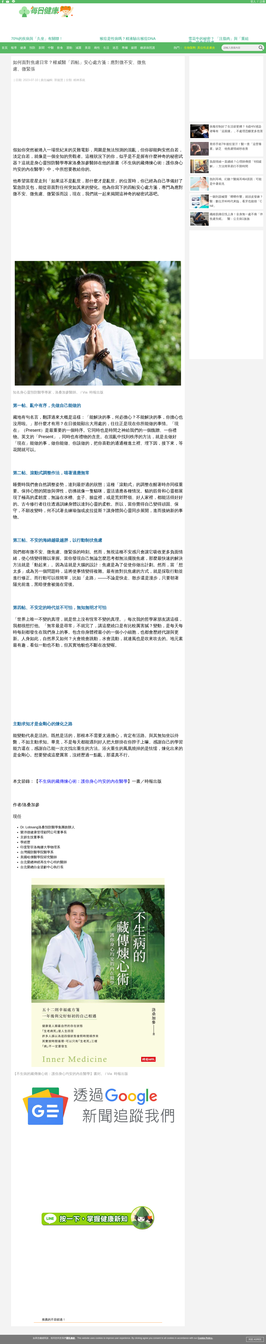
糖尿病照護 (147, 47)
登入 (253, 1)
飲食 (60, 47)
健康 (23, 47)
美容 (88, 47)
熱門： (178, 47)
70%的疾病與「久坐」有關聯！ (37, 39)
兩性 (97, 47)
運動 (69, 47)
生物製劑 (190, 47)
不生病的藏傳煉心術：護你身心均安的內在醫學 (83, 781)
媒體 (134, 47)
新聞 (42, 47)
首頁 (5, 47)
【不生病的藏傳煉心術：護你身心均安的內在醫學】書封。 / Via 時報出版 (70, 1074)
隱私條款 (70, 1338)
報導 (14, 47)
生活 (106, 47)
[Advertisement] (98, 112)
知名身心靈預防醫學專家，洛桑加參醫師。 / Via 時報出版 (58, 392)
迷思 (115, 47)
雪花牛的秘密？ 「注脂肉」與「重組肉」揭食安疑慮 (218, 40)
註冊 (262, 1)
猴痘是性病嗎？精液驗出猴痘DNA (128, 39)
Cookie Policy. (205, 1338)
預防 (32, 47)
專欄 (125, 47)
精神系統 (79, 80)
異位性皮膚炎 (206, 47)
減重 (78, 47)
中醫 (51, 47)
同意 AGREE (255, 1339)
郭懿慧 (58, 80)
